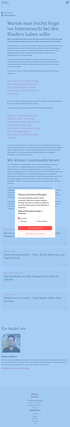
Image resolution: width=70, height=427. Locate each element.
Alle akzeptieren (35, 228)
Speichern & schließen (35, 234)
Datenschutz (22, 213)
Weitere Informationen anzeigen (29, 211)
